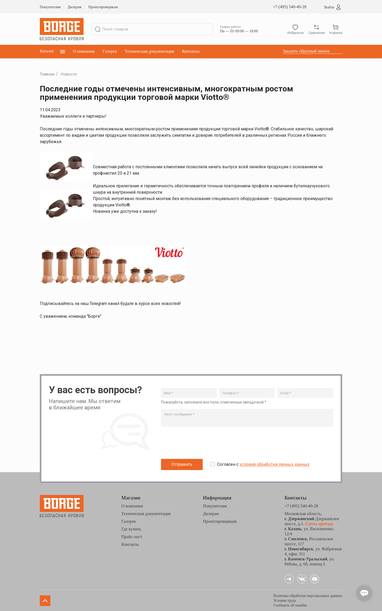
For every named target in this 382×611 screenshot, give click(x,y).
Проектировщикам (103, 7)
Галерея (110, 51)
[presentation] (201, 444)
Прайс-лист (131, 536)
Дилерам (74, 7)
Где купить (131, 529)
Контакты (190, 51)
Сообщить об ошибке (290, 605)
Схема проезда (318, 523)
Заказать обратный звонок (306, 51)
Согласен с (263, 464)
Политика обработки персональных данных (307, 596)
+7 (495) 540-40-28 (289, 7)
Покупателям (50, 7)
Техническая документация (149, 51)
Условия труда (284, 601)
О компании (84, 51)
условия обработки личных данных (275, 464)
